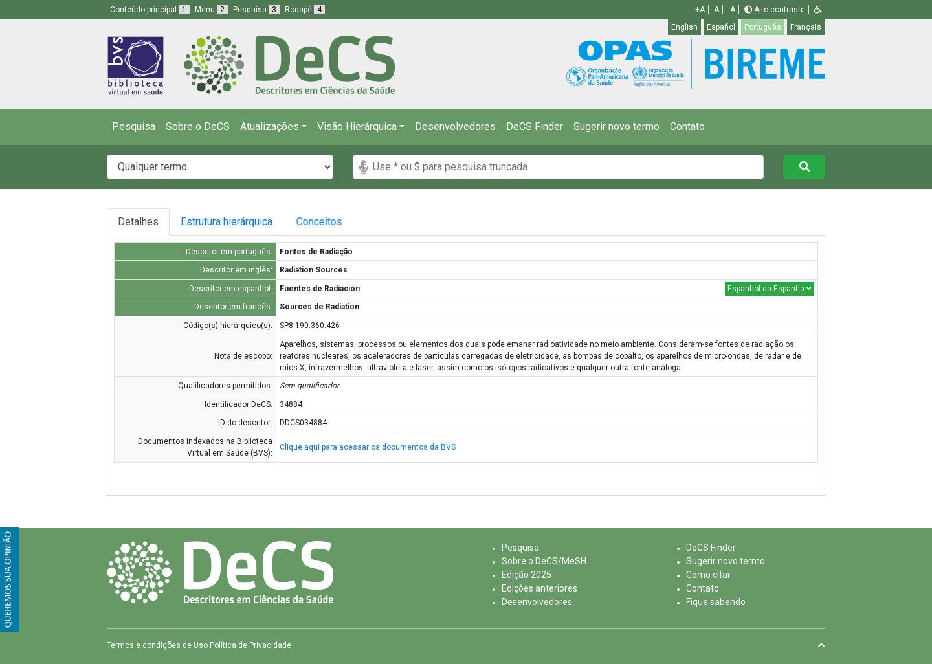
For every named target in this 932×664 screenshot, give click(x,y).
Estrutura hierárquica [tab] (232, 222)
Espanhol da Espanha (769, 288)
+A (700, 9)
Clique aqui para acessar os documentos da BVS (368, 447)
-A (731, 9)
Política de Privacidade (250, 645)
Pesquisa (133, 126)
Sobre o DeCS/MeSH (544, 561)
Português (762, 27)
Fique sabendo (716, 602)
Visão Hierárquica (357, 126)
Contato (687, 126)
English (684, 27)
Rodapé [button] (305, 9)
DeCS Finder (534, 126)
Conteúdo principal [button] (150, 9)
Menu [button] (211, 9)
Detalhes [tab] (138, 222)
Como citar (708, 575)
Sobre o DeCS (198, 126)
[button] (818, 9)
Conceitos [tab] (336, 222)
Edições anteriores (539, 588)
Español (721, 27)
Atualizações (269, 126)
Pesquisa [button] (256, 9)
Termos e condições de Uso (157, 645)
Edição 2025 (526, 575)
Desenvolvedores (455, 126)
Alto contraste (774, 9)
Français (805, 27)
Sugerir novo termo (616, 126)
